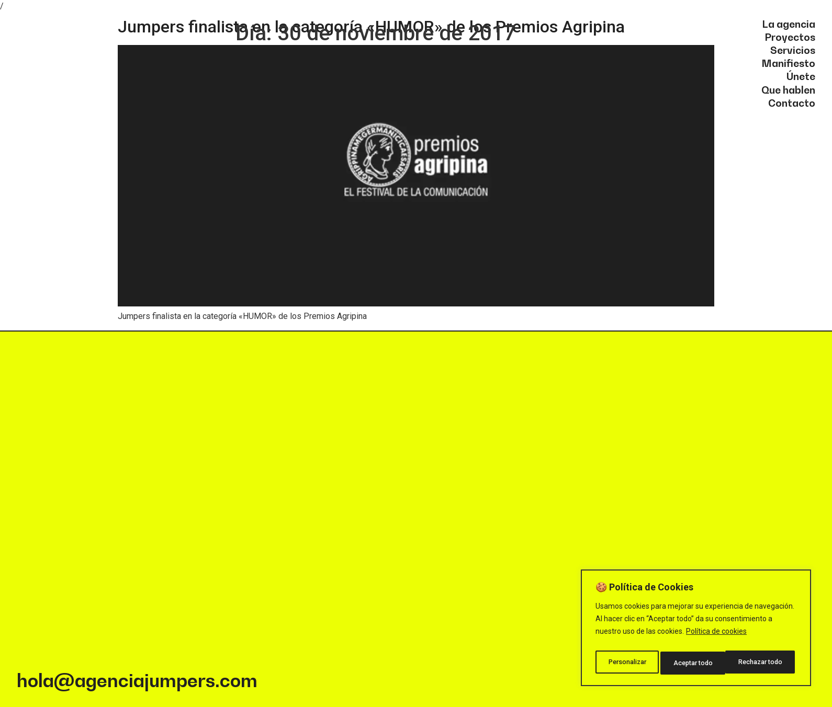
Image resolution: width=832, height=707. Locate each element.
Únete (800, 76)
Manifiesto (788, 63)
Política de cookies (716, 637)
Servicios (792, 49)
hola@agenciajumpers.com (137, 680)
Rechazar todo (696, 663)
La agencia (788, 23)
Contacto (791, 102)
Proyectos (789, 36)
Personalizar (626, 663)
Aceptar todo (765, 663)
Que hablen (788, 89)
